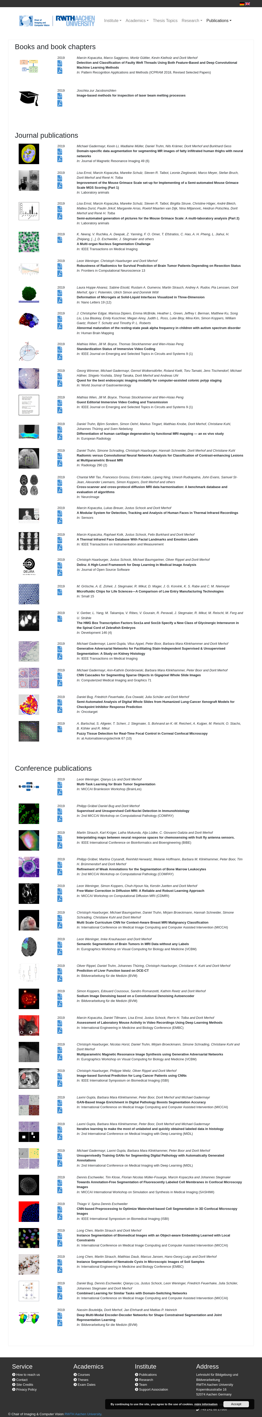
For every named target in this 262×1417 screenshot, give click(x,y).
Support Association (151, 1389)
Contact (20, 1380)
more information (205, 1404)
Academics (136, 20)
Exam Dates (84, 1385)
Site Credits (22, 1385)
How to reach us (26, 1375)
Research (190, 20)
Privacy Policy (24, 1389)
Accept (236, 1404)
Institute (111, 20)
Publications (217, 20)
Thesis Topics (165, 20)
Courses (81, 1375)
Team (141, 1385)
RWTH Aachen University (82, 1414)
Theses (80, 1380)
